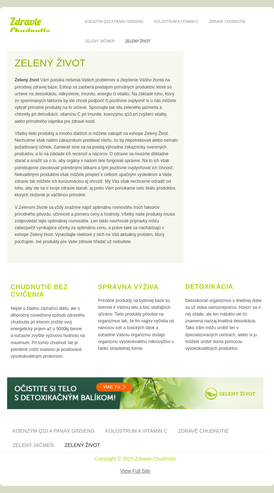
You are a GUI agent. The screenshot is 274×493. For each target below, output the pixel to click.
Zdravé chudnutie (227, 22)
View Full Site (135, 471)
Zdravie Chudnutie (29, 27)
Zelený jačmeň (100, 41)
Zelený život (138, 41)
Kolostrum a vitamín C (176, 22)
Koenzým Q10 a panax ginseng (114, 22)
